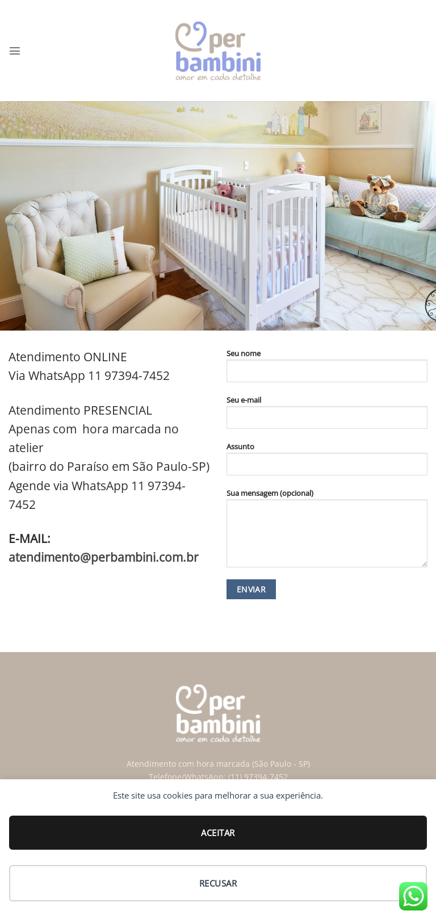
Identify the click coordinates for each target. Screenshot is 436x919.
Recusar (218, 883)
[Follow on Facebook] (77, 593)
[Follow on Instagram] (98, 593)
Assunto (327, 462)
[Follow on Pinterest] (141, 593)
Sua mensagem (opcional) (327, 532)
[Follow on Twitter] (119, 593)
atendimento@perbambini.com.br (104, 557)
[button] (15, 50)
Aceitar (217, 832)
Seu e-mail (327, 416)
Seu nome (327, 369)
